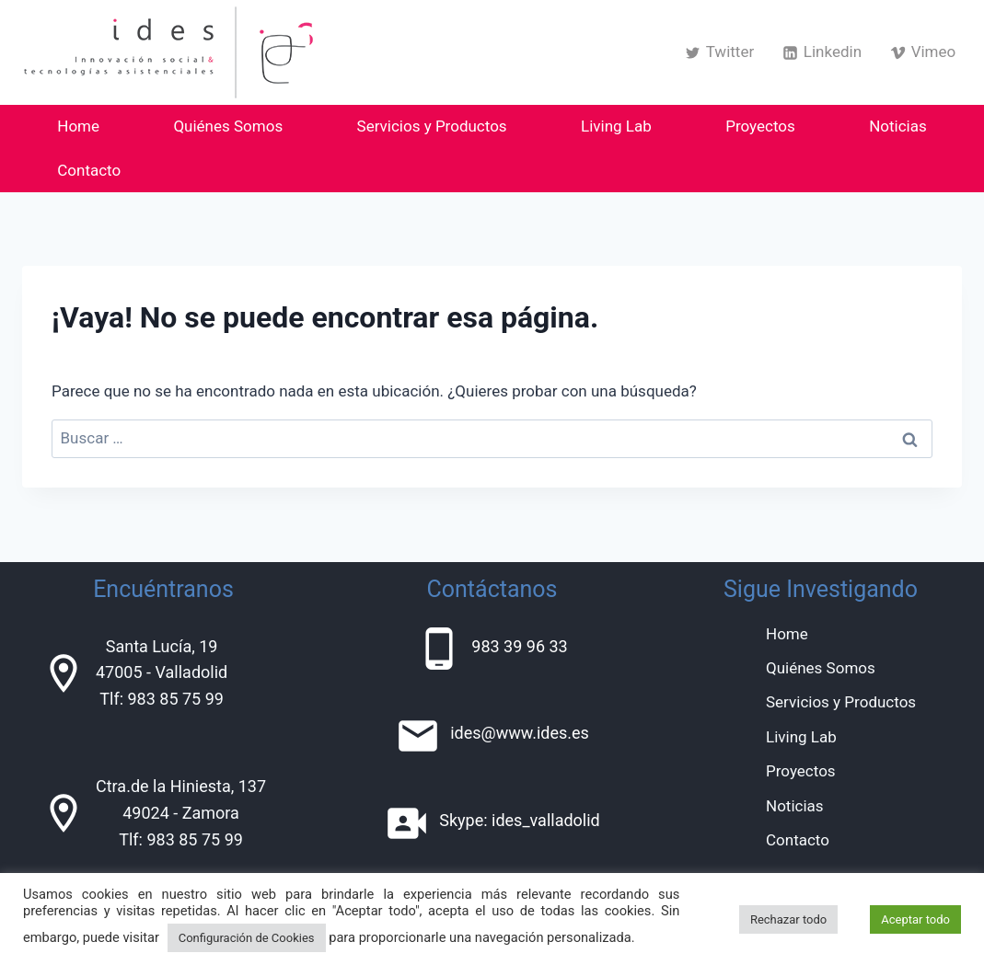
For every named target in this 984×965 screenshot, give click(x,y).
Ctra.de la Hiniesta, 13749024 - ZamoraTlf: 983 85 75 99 (181, 812)
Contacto (89, 170)
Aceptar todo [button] (915, 919)
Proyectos (760, 126)
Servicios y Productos (432, 126)
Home (78, 126)
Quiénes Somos (228, 126)
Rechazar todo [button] (788, 919)
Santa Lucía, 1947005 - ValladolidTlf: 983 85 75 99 (161, 673)
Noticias (898, 126)
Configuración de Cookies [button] (247, 938)
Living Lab (616, 126)
